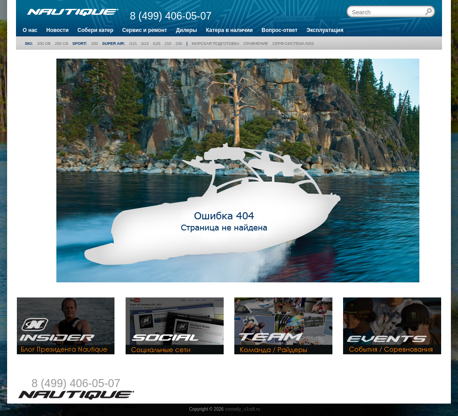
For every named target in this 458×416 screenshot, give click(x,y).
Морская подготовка (215, 43)
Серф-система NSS (293, 43)
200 (94, 43)
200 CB (61, 43)
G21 (133, 43)
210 (168, 43)
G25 (156, 43)
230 (179, 43)
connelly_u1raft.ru (243, 409)
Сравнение (256, 43)
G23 (145, 43)
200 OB (44, 43)
